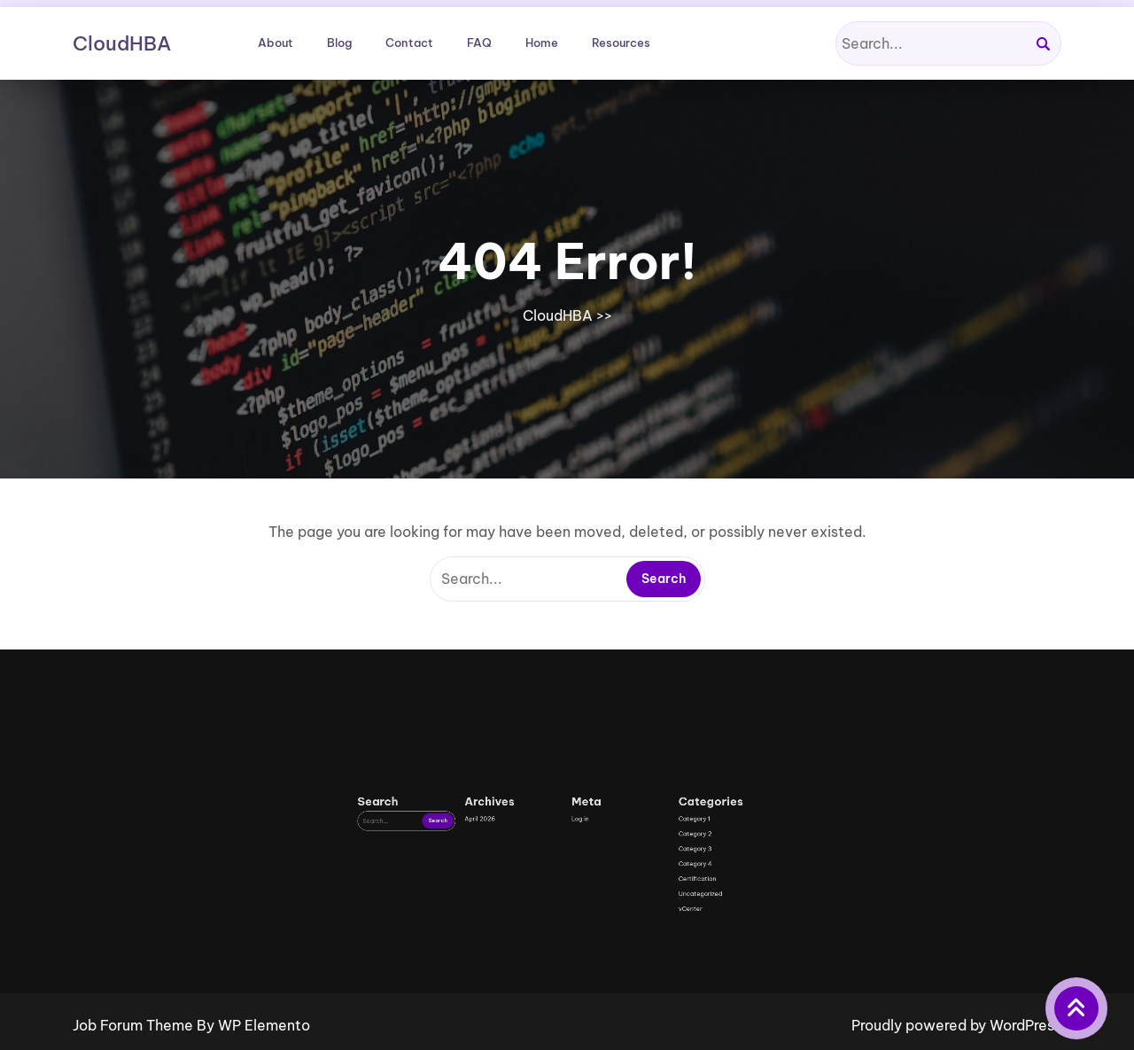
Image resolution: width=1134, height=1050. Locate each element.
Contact (409, 42)
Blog (339, 42)
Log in (572, 924)
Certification (614, 946)
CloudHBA (122, 43)
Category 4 (614, 940)
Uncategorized (616, 952)
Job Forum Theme (135, 1025)
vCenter (612, 957)
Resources (621, 42)
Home (541, 42)
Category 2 (614, 930)
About (275, 42)
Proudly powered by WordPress (956, 1025)
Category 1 (613, 924)
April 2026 (535, 924)
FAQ (479, 42)
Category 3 (614, 935)
